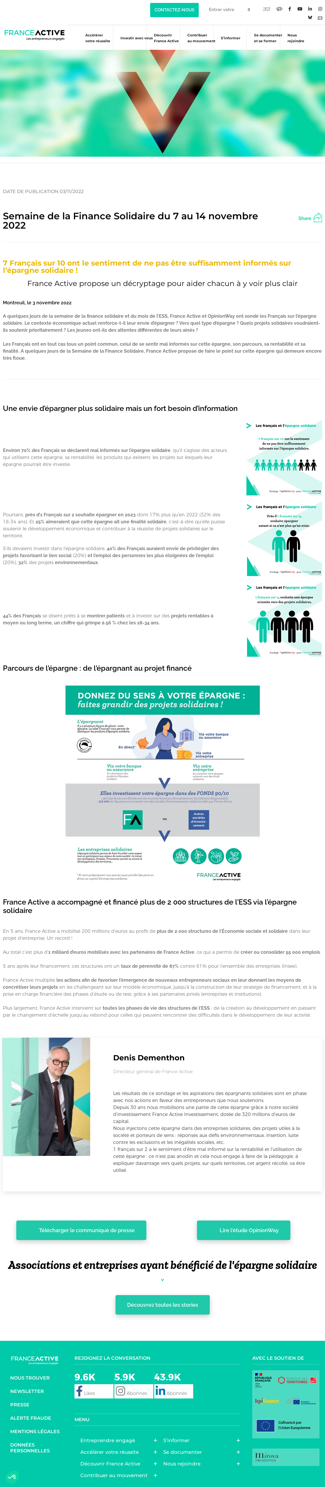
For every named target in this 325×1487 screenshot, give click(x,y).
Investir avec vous (134, 39)
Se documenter (184, 1452)
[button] (315, 216)
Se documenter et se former (265, 38)
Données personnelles (30, 1448)
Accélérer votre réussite (94, 38)
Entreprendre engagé (109, 1440)
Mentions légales (35, 1431)
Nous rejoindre (293, 38)
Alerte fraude (30, 1418)
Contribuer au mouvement (198, 38)
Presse (19, 1404)
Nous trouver (30, 1378)
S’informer (227, 39)
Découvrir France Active (163, 38)
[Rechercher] (248, 9)
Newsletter (27, 1391)
